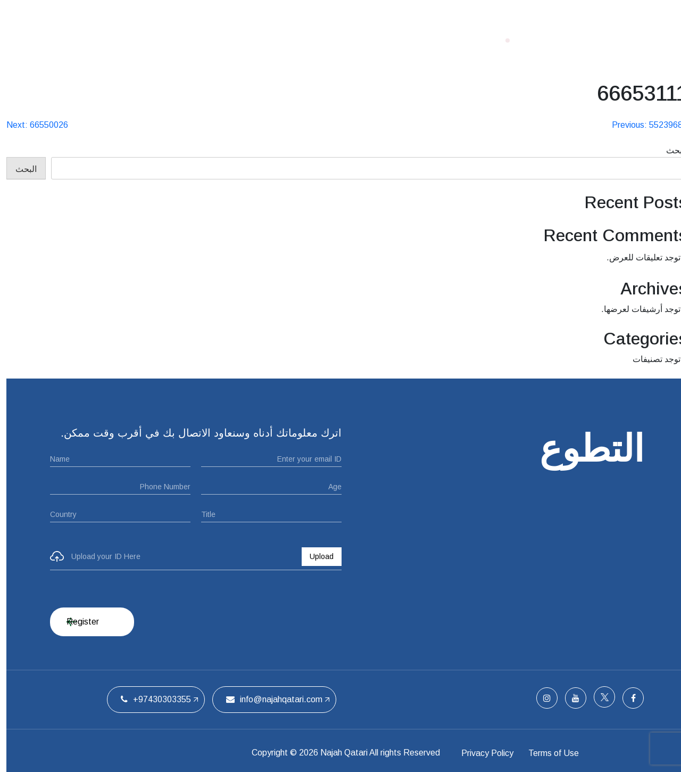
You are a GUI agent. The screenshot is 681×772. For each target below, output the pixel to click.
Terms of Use (568, 752)
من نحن (347, 40)
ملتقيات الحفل (284, 40)
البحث (670, 150)
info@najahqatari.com (268, 699)
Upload (315, 556)
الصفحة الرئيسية (414, 40)
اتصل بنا (177, 40)
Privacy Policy (488, 752)
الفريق (224, 40)
